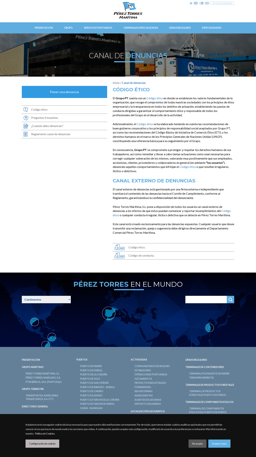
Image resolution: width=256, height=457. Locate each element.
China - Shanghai (91, 408)
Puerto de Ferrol (91, 370)
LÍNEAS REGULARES (196, 359)
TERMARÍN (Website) (201, 377)
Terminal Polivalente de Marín (209, 373)
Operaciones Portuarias (151, 374)
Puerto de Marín (91, 366)
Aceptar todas (219, 443)
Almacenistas (144, 395)
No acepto (197, 443)
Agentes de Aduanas (148, 399)
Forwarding (143, 387)
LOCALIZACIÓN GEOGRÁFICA (148, 411)
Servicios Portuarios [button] (98, 27)
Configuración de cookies (42, 443)
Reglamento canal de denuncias (50, 134)
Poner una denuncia (64, 92)
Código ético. (136, 247)
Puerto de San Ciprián (94, 383)
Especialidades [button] (211, 27)
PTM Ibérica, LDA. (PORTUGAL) (43, 382)
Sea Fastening (144, 391)
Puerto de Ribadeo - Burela (97, 387)
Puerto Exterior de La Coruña (99, 399)
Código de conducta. (141, 255)
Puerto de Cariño (91, 391)
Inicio (116, 82)
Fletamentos (143, 378)
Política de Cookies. (45, 433)
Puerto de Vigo (90, 378)
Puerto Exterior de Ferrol (97, 404)
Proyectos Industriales (150, 383)
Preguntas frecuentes (44, 117)
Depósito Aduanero (148, 404)
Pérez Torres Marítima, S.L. (43, 373)
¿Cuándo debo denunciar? (47, 126)
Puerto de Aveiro (91, 395)
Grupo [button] (68, 27)
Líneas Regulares (180, 27)
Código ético (39, 109)
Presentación (44, 27)
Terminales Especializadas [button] (140, 27)
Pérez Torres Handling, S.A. (43, 377)
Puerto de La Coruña (93, 374)
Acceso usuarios (222, 3)
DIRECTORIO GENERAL (35, 406)
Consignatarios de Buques (152, 366)
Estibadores (143, 370)
